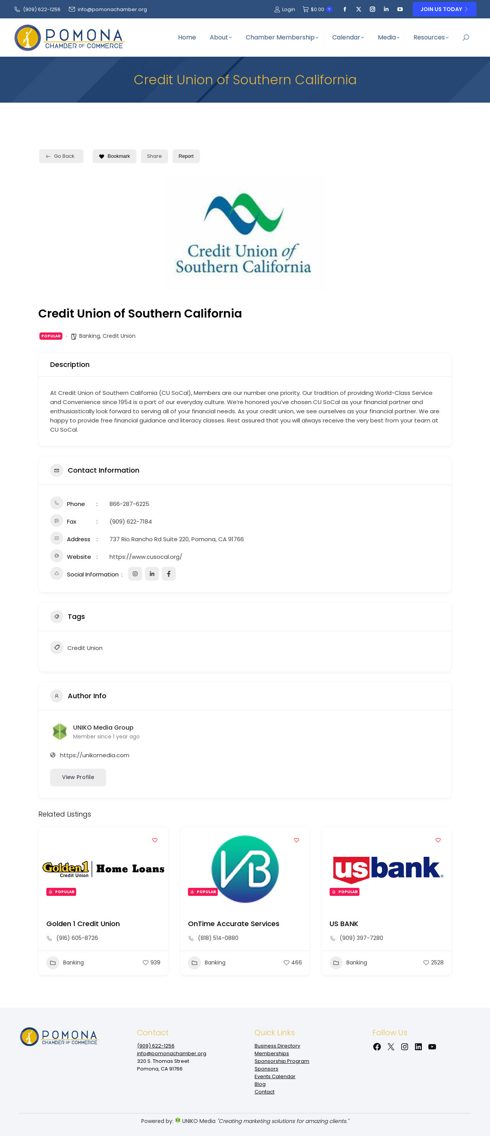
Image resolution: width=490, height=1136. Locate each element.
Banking (89, 336)
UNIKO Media (195, 1121)
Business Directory (277, 1045)
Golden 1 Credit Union (83, 923)
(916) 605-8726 (77, 938)
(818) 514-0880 (218, 938)
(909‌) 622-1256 (36, 9)
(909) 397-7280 (361, 938)
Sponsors (266, 1068)
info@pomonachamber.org (107, 9)
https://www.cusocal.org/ (145, 557)
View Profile (78, 777)
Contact (264, 1091)
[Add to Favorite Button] (154, 840)
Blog (260, 1084)
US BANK (344, 923)
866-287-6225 (129, 504)
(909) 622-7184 (130, 521)
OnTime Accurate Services (233, 923)
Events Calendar (275, 1076)
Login (284, 9)
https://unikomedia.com (94, 755)
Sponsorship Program (282, 1061)
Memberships (272, 1053)
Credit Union (119, 336)
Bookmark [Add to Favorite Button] (114, 156)
